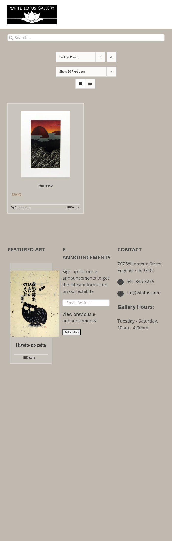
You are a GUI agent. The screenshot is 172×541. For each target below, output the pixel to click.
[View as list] (90, 83)
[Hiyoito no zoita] (31, 300)
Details (75, 207)
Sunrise (45, 185)
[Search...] (86, 37)
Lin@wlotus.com (139, 293)
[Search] (10, 37)
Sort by (68, 57)
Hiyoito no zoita (31, 345)
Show (72, 71)
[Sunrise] (45, 140)
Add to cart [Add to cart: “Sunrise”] (22, 207)
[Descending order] (111, 57)
